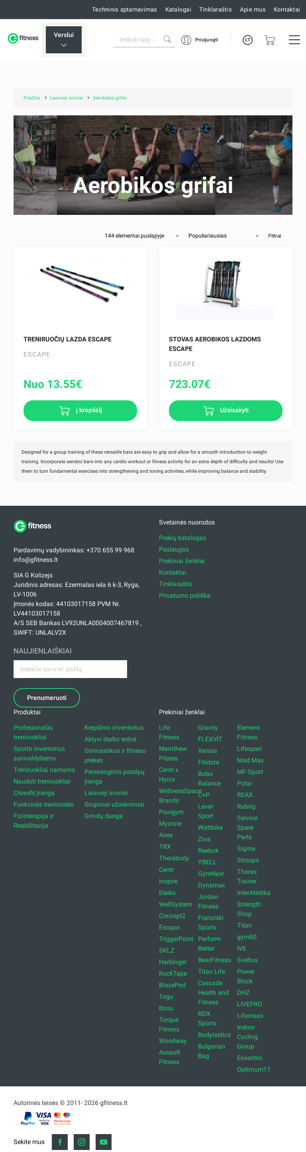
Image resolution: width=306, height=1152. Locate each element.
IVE (241, 948)
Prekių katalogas (182, 538)
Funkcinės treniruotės (44, 804)
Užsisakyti (233, 410)
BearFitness (214, 960)
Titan (244, 925)
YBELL (207, 862)
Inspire (168, 881)
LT (247, 40)
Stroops (248, 860)
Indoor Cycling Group (247, 1036)
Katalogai (178, 9)
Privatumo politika (184, 595)
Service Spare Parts (247, 827)
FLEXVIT (210, 739)
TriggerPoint (176, 939)
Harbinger (172, 962)
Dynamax (211, 885)
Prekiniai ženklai (182, 561)
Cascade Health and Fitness (213, 992)
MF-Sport (250, 772)
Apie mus (253, 9)
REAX (245, 795)
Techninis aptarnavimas (124, 9)
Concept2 (172, 916)
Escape (169, 927)
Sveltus (247, 960)
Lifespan (249, 748)
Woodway (173, 1041)
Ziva (204, 839)
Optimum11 (254, 1069)
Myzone (170, 823)
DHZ (243, 992)
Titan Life (211, 971)
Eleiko (167, 893)
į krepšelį (88, 410)
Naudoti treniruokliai (42, 781)
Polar (244, 783)
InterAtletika (254, 893)
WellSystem (175, 904)
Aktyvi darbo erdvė (110, 739)
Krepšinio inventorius (113, 727)
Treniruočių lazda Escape (68, 339)
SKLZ (167, 950)
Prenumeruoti (47, 698)
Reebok (208, 850)
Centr (166, 869)
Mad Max (250, 760)
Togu (166, 996)
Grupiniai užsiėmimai (114, 804)
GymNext (211, 873)
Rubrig (246, 806)
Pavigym (171, 812)
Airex (166, 835)
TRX (165, 846)
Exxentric (250, 1058)
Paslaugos (174, 549)
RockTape (173, 973)
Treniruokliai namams (44, 770)
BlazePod (172, 985)
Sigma (246, 848)
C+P (204, 795)
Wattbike (210, 827)
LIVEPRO (249, 1004)
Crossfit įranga (34, 793)
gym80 (247, 937)
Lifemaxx (250, 1015)
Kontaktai (287, 9)
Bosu (166, 1008)
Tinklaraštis (215, 9)
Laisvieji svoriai (106, 793)
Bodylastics (214, 1035)
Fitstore (208, 762)
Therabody (174, 858)
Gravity (208, 727)
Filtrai (274, 236)
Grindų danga (103, 816)
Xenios (207, 750)
